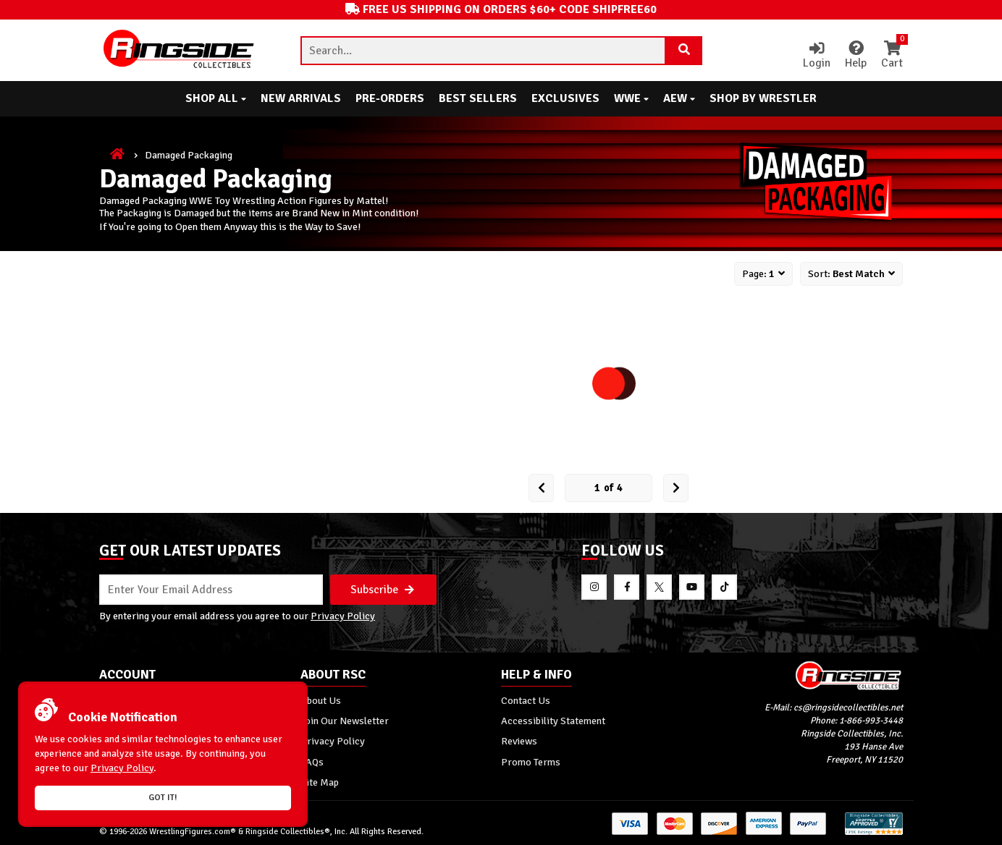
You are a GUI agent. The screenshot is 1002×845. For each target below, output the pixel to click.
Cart (892, 55)
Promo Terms (530, 761)
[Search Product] (684, 50)
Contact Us (525, 700)
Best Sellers (478, 98)
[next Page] (676, 488)
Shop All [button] (215, 98)
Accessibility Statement (553, 720)
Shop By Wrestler (763, 98)
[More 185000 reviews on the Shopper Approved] (874, 832)
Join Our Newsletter (344, 720)
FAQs (312, 761)
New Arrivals (301, 98)
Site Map (319, 782)
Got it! (162, 797)
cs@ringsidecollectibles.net (848, 707)
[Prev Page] (541, 488)
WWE (631, 98)
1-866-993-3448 (871, 720)
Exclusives (565, 98)
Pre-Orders (389, 98)
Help (856, 55)
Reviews (519, 740)
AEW (679, 98)
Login (816, 55)
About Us (320, 700)
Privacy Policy (343, 615)
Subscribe (382, 589)
